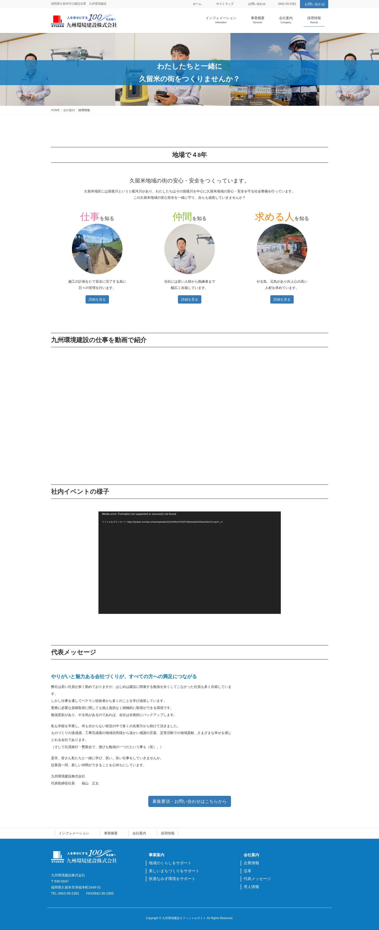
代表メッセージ (257, 879)
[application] (189, 562)
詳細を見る (97, 299)
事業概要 (111, 833)
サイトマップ (225, 4)
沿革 (247, 871)
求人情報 (251, 887)
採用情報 (168, 833)
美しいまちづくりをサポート (174, 871)
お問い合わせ (257, 4)
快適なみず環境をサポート (172, 879)
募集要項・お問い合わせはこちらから (189, 801)
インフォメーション (74, 833)
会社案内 (139, 833)
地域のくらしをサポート (170, 863)
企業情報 (251, 863)
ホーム (197, 4)
